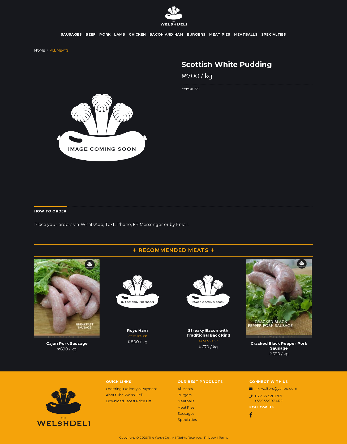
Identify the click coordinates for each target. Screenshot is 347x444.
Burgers (196, 34)
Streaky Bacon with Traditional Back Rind (208, 333)
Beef (90, 34)
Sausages (71, 34)
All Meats (59, 50)
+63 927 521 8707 (268, 396)
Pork (104, 34)
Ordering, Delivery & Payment (131, 389)
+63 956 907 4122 (268, 401)
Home (39, 50)
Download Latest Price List (129, 401)
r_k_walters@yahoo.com (276, 389)
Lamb (119, 34)
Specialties (273, 34)
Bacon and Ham (166, 34)
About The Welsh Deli (124, 395)
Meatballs (246, 34)
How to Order (50, 211)
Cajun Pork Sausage (67, 343)
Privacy (210, 437)
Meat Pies (219, 34)
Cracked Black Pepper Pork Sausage (279, 346)
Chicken (137, 34)
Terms (223, 437)
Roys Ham (137, 330)
